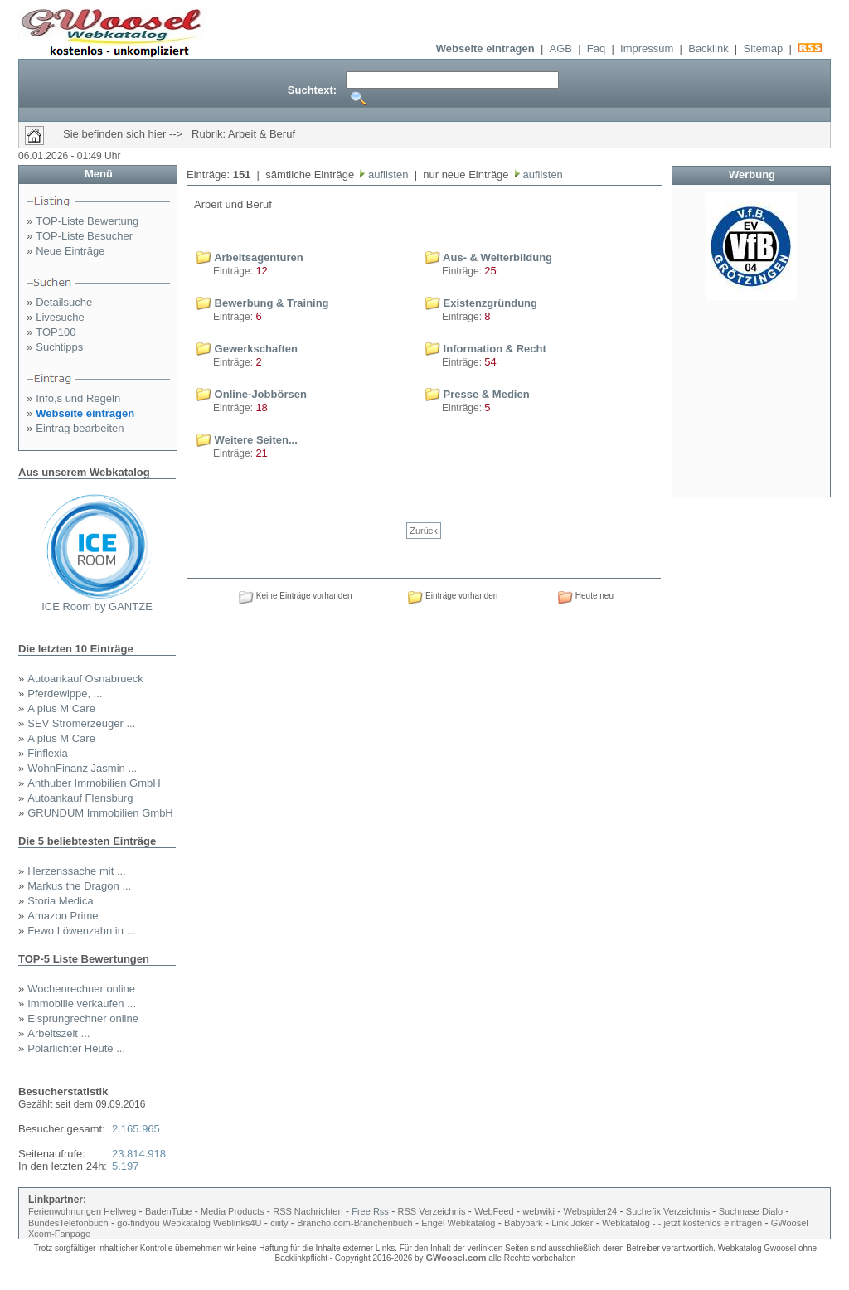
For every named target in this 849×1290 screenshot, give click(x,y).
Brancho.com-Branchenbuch (354, 1223)
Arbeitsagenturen (249, 257)
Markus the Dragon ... (79, 886)
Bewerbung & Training (262, 303)
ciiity (279, 1223)
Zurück (424, 531)
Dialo (772, 1211)
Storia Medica (60, 901)
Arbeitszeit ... (58, 1033)
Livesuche (60, 317)
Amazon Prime (62, 915)
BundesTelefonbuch (68, 1223)
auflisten (386, 174)
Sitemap (763, 48)
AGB (561, 48)
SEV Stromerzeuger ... (81, 723)
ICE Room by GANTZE (97, 606)
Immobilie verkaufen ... (81, 1003)
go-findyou (138, 1223)
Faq (596, 48)
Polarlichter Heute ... (76, 1048)
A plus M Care (61, 708)
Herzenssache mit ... (76, 871)
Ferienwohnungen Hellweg (82, 1211)
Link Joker (572, 1223)
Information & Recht (485, 348)
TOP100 (55, 332)
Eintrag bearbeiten (80, 428)
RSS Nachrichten (307, 1211)
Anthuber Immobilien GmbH (93, 783)
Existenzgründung (481, 303)
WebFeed (494, 1211)
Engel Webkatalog (458, 1223)
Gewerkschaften (247, 348)
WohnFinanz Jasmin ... (82, 768)
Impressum (646, 48)
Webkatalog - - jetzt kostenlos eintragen (682, 1223)
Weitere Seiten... (247, 440)
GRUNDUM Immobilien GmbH (100, 813)
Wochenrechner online (81, 988)
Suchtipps (59, 347)
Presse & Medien (477, 394)
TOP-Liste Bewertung (87, 221)
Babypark (523, 1223)
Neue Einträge (70, 251)
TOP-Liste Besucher (84, 236)
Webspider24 (591, 1211)
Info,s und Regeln (78, 398)
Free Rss (370, 1211)
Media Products (232, 1211)
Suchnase (739, 1211)
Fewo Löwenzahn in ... (81, 930)
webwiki (538, 1211)
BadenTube (168, 1211)
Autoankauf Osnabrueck (85, 678)
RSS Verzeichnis (432, 1211)
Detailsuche (64, 302)
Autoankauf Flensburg (80, 798)
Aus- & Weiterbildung (488, 257)
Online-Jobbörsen (251, 394)
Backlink (708, 48)
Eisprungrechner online (82, 1018)
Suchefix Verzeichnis (669, 1211)
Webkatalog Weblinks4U (212, 1223)
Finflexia (47, 753)
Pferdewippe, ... (64, 693)
